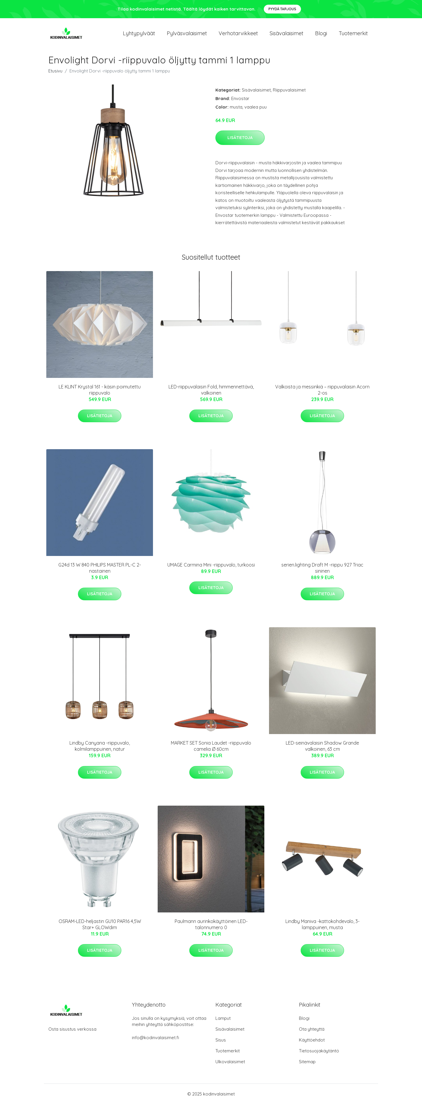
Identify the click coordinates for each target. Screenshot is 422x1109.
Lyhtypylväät (139, 35)
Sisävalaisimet (286, 35)
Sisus (220, 1045)
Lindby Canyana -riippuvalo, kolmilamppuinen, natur (99, 751)
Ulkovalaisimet (230, 1066)
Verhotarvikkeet (238, 35)
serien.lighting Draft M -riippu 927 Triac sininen (322, 573)
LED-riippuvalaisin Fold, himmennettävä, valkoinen (211, 395)
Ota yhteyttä (311, 1034)
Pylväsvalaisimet (187, 35)
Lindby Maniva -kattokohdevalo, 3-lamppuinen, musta (322, 929)
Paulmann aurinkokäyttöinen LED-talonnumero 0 (211, 929)
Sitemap (307, 1066)
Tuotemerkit (353, 35)
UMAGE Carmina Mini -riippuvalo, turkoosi (211, 570)
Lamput (223, 1023)
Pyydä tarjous (282, 9)
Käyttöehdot (312, 1045)
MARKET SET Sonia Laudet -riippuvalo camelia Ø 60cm (211, 751)
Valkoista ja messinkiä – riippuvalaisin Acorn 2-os (322, 395)
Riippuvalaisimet (289, 95)
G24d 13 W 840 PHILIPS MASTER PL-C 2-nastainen (99, 573)
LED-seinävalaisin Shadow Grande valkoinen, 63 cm (322, 751)
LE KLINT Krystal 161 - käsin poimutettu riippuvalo (100, 395)
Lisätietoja (240, 142)
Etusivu (55, 76)
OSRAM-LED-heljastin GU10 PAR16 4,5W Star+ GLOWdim (100, 929)
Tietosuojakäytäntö (319, 1056)
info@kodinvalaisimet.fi (155, 1042)
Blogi (321, 35)
